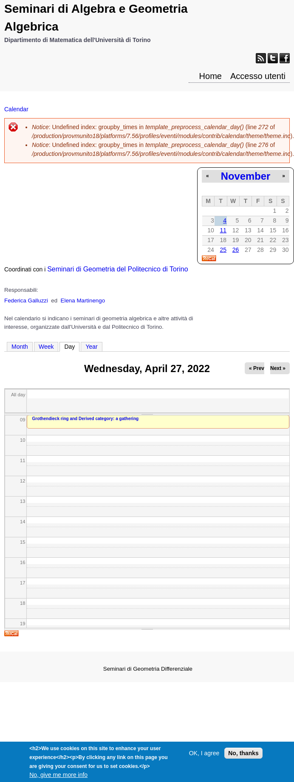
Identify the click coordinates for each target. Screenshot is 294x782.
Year (91, 346)
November (245, 176)
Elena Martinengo (83, 300)
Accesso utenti (258, 76)
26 (235, 249)
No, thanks (243, 757)
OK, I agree (204, 757)
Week (46, 346)
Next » (278, 368)
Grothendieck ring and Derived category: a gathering (85, 418)
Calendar (16, 109)
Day (71, 346)
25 (223, 249)
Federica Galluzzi (26, 300)
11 (223, 230)
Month (19, 346)
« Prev (256, 368)
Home (210, 76)
